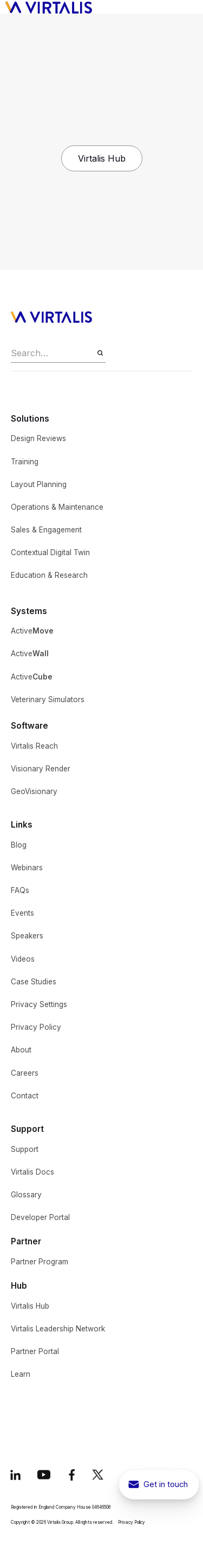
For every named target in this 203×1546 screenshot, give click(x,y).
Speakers (27, 935)
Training (24, 461)
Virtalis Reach (34, 746)
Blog (19, 845)
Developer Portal (40, 1217)
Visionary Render (40, 768)
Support (24, 1149)
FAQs (20, 890)
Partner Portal (35, 1351)
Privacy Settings (39, 1004)
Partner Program (39, 1261)
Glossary (26, 1194)
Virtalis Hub (102, 158)
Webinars (27, 867)
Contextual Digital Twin (50, 552)
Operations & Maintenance (57, 507)
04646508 (101, 1507)
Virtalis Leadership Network (58, 1328)
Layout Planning (39, 484)
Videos (23, 959)
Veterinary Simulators (47, 699)
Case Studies (33, 981)
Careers (24, 1073)
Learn (20, 1374)
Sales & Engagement (46, 529)
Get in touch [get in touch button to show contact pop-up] (165, 1484)
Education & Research (49, 575)
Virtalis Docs (32, 1172)
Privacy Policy (36, 1027)
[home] (46, 7)
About (21, 1049)
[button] (189, 7)
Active (32, 631)
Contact (24, 1095)
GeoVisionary (34, 791)
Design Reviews (38, 438)
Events (22, 913)
